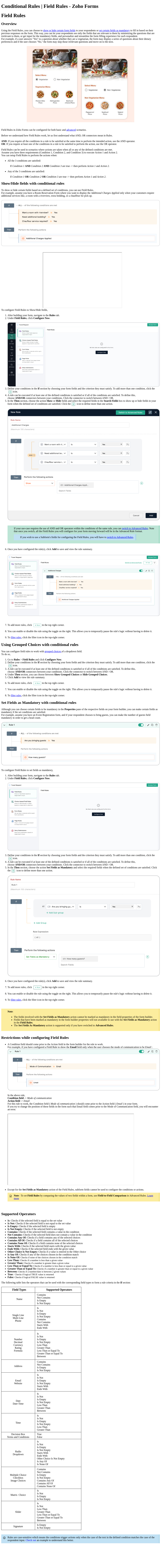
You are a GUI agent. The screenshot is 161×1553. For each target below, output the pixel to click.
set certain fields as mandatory (114, 30)
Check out (31, 1540)
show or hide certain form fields (59, 30)
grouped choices (53, 651)
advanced (71, 129)
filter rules (16, 637)
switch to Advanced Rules (135, 528)
